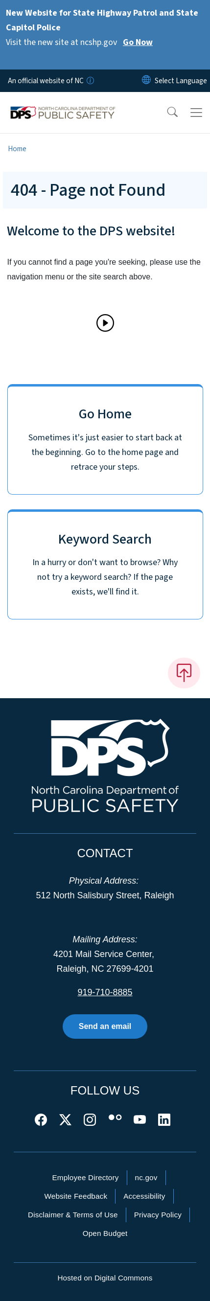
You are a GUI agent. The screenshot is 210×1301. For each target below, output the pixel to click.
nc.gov (146, 1177)
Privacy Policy (158, 1214)
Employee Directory (85, 1177)
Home (17, 148)
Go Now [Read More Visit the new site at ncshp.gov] (138, 42)
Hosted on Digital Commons (104, 1278)
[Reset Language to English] (146, 80)
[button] (166, 112)
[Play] (105, 323)
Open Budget (105, 1233)
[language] (181, 80)
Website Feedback (75, 1196)
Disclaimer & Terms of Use (73, 1214)
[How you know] (89, 80)
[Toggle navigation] (196, 112)
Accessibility (144, 1196)
